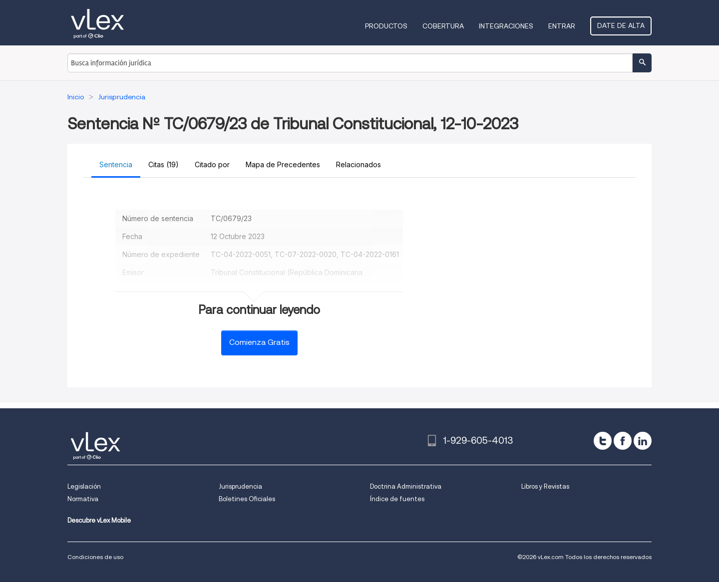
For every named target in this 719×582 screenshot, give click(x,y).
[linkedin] (643, 441)
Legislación (84, 486)
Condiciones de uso (95, 557)
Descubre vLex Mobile (99, 520)
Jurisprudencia (240, 486)
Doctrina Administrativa (405, 486)
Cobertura (443, 26)
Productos (386, 26)
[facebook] (623, 441)
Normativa (82, 499)
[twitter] (603, 441)
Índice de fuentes (397, 499)
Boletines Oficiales (247, 499)
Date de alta (621, 25)
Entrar (561, 26)
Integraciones (506, 26)
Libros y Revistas (545, 486)
